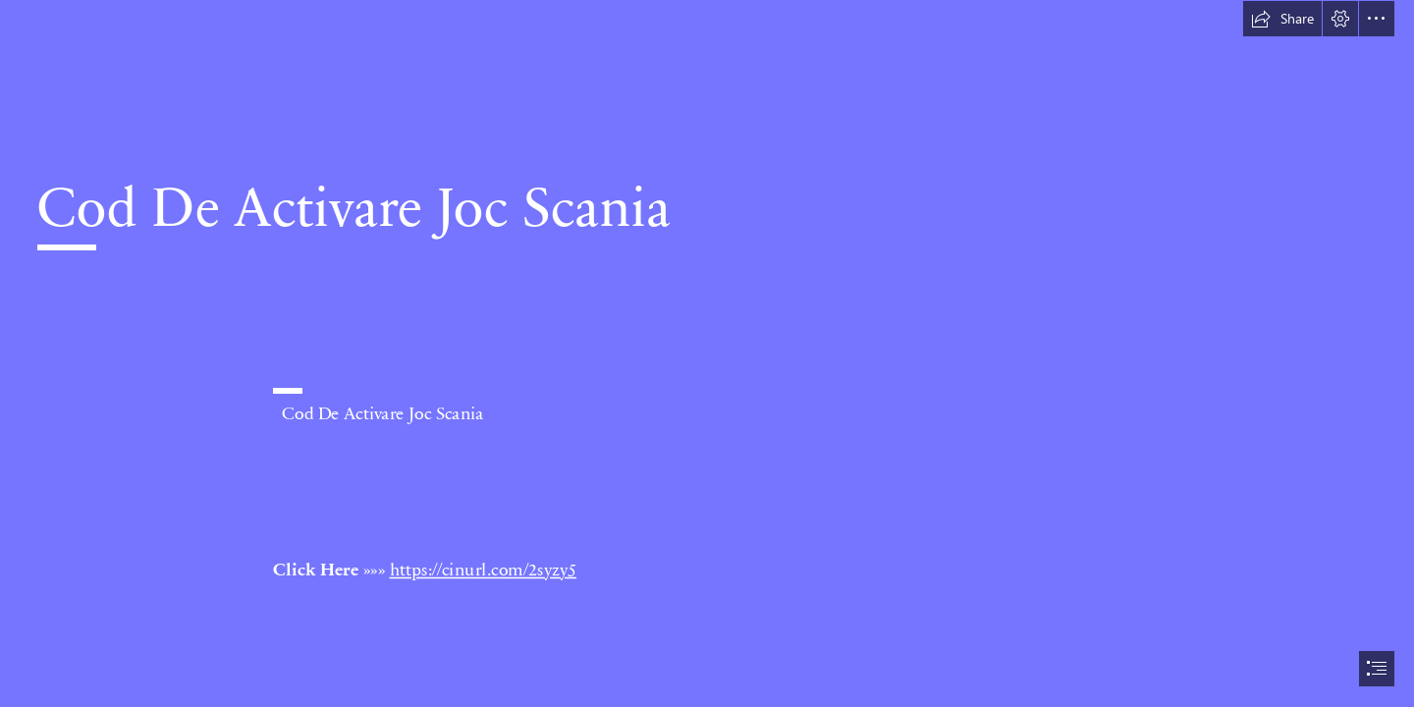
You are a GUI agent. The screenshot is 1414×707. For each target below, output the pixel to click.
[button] (1282, 18)
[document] (707, 353)
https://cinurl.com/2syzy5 (482, 568)
